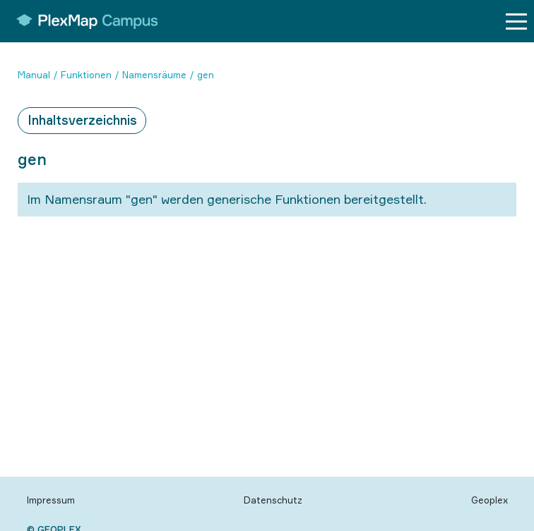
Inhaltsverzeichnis (82, 120)
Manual (34, 74)
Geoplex (489, 500)
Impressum (51, 500)
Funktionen (86, 74)
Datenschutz (273, 500)
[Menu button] (516, 21)
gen (205, 74)
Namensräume (154, 74)
